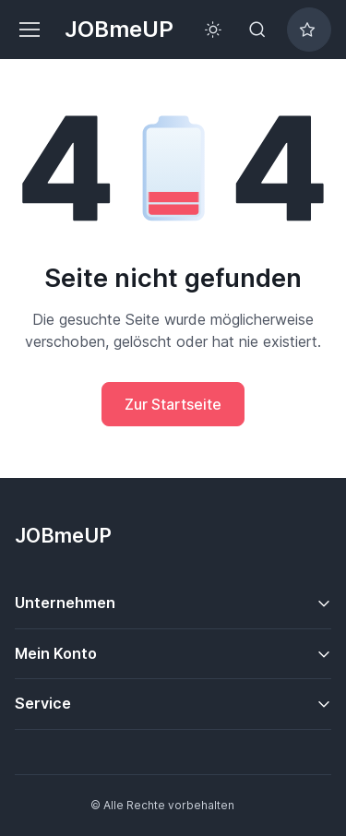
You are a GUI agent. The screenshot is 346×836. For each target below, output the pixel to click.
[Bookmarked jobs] (309, 29)
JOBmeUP (119, 29)
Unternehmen (65, 602)
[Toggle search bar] (257, 29)
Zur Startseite (173, 404)
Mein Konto (56, 653)
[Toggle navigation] (28, 29)
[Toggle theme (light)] (213, 29)
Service (43, 703)
